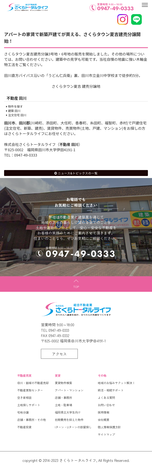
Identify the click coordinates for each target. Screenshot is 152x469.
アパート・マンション (69, 390)
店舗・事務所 (63, 397)
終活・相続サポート (111, 390)
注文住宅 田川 (17, 115)
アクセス (59, 353)
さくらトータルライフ (77, 460)
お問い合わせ (106, 405)
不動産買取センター (30, 390)
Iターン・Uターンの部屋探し (73, 427)
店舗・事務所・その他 (31, 419)
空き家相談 (24, 397)
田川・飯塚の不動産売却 (33, 383)
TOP (76, 286)
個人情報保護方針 (109, 427)
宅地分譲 (23, 412)
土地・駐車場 (63, 405)
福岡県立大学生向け (68, 412)
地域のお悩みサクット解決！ (116, 383)
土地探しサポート (28, 405)
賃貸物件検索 (63, 383)
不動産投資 (24, 427)
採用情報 (103, 412)
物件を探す (15, 106)
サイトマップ (106, 434)
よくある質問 (106, 397)
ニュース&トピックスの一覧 (78, 173)
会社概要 (103, 419)
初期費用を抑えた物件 (69, 419)
